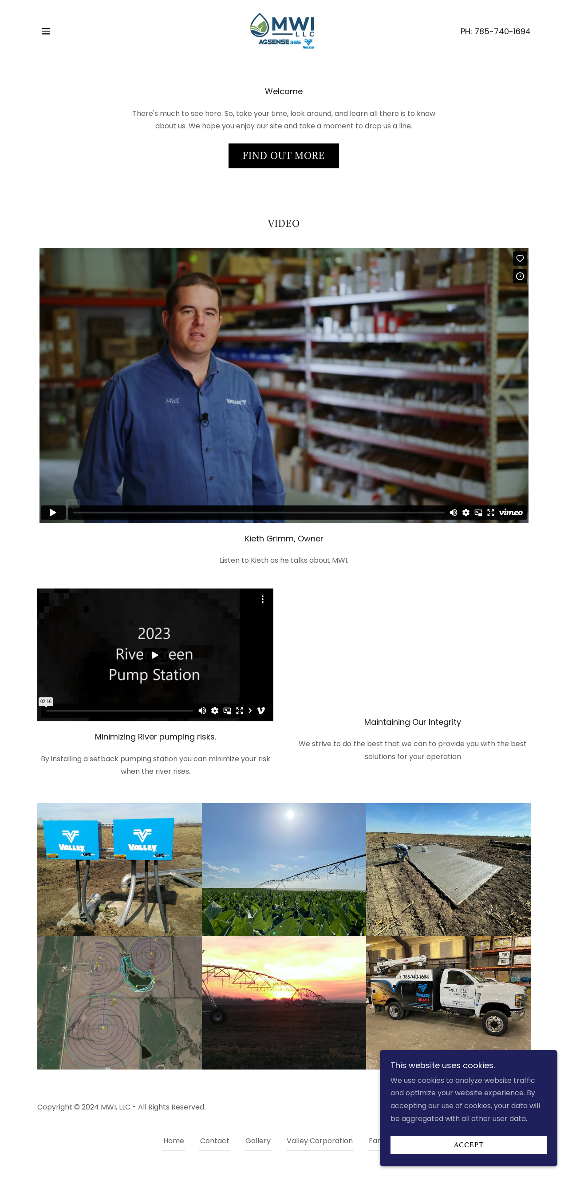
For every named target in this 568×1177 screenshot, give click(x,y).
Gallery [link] (258, 1141)
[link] (283, 30)
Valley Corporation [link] (320, 1141)
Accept (469, 1145)
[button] (46, 31)
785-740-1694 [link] (502, 31)
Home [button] (173, 1141)
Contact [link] (214, 1141)
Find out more (284, 156)
